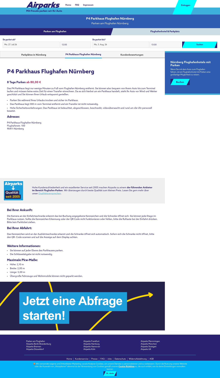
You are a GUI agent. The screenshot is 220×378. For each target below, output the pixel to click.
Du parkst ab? (9, 40)
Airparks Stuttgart (148, 347)
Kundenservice (81, 359)
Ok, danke (110, 373)
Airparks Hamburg (91, 344)
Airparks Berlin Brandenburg (38, 344)
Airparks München (149, 344)
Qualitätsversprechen (49, 194)
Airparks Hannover (91, 347)
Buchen (180, 82)
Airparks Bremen (33, 347)
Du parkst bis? (99, 40)
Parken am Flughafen (35, 341)
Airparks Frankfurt (91, 341)
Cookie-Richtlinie (127, 367)
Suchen (199, 45)
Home (68, 5)
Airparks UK (146, 349)
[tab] (55, 31)
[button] (31, 45)
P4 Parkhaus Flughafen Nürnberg (83, 54)
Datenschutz (120, 359)
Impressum (88, 5)
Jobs (109, 359)
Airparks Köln (89, 349)
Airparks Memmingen (150, 341)
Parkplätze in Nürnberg (33, 55)
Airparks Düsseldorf (35, 349)
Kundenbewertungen (132, 55)
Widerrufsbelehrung (138, 359)
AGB (152, 359)
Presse (94, 359)
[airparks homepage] (43, 4)
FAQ (77, 5)
